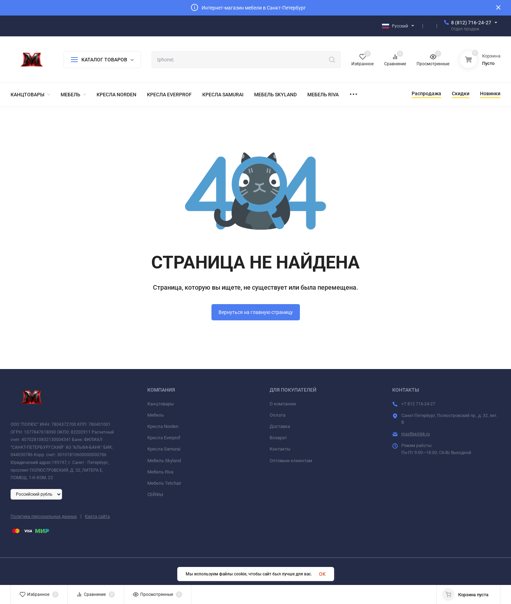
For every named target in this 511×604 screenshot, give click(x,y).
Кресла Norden (162, 426)
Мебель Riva (160, 472)
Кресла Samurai (163, 449)
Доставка (280, 426)
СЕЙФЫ (155, 494)
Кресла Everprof (163, 437)
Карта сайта (97, 516)
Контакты (280, 449)
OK (322, 574)
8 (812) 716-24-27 (471, 22)
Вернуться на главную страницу (255, 312)
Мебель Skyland (164, 460)
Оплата (277, 415)
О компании (283, 403)
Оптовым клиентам (291, 460)
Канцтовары (160, 403)
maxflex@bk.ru (415, 433)
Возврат (278, 437)
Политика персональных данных (44, 516)
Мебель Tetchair (164, 483)
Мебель (155, 415)
